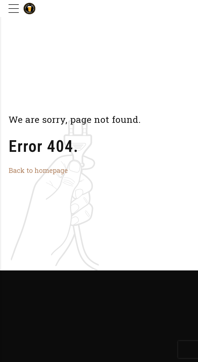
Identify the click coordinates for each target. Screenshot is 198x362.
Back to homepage (38, 170)
